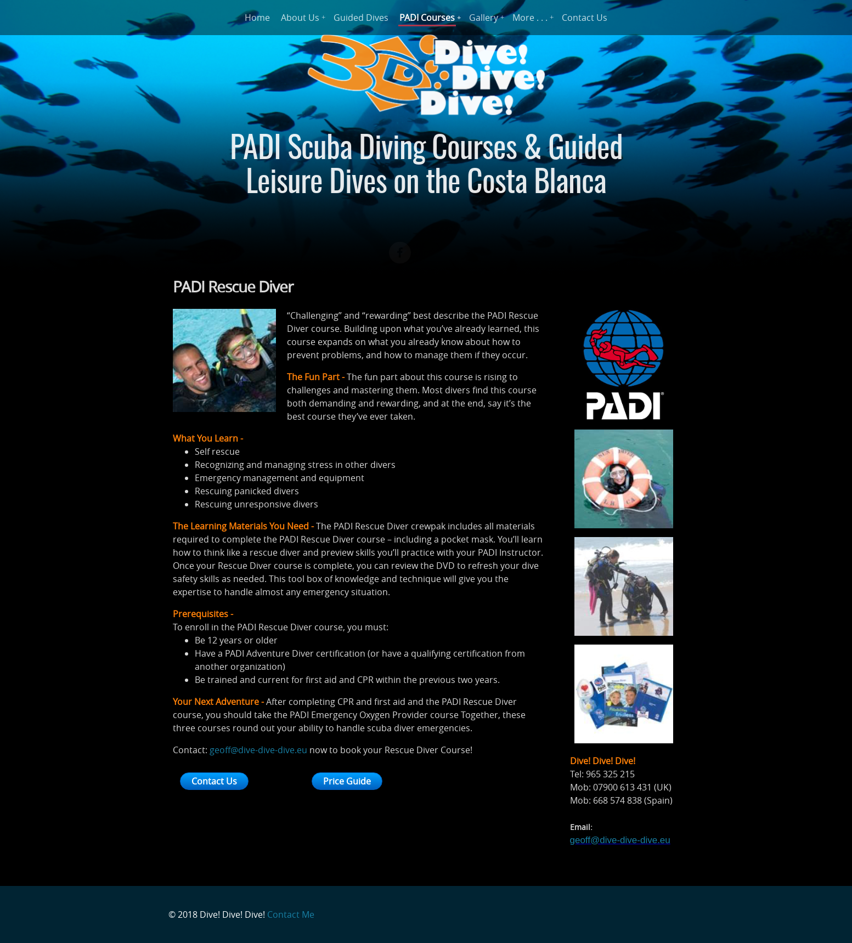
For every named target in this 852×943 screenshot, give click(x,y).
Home (257, 18)
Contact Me (290, 914)
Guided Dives (361, 18)
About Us (300, 18)
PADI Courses (427, 18)
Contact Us (584, 18)
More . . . (530, 18)
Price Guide (347, 781)
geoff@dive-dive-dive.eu (258, 750)
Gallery (483, 18)
